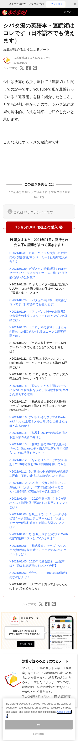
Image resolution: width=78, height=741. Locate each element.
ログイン (69, 12)
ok (39, 730)
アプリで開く (55, 4)
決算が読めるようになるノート (26, 49)
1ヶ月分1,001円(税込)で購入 (39, 227)
